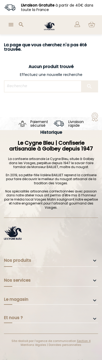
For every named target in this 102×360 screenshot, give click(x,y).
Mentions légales (34, 345)
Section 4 (83, 341)
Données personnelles (65, 345)
